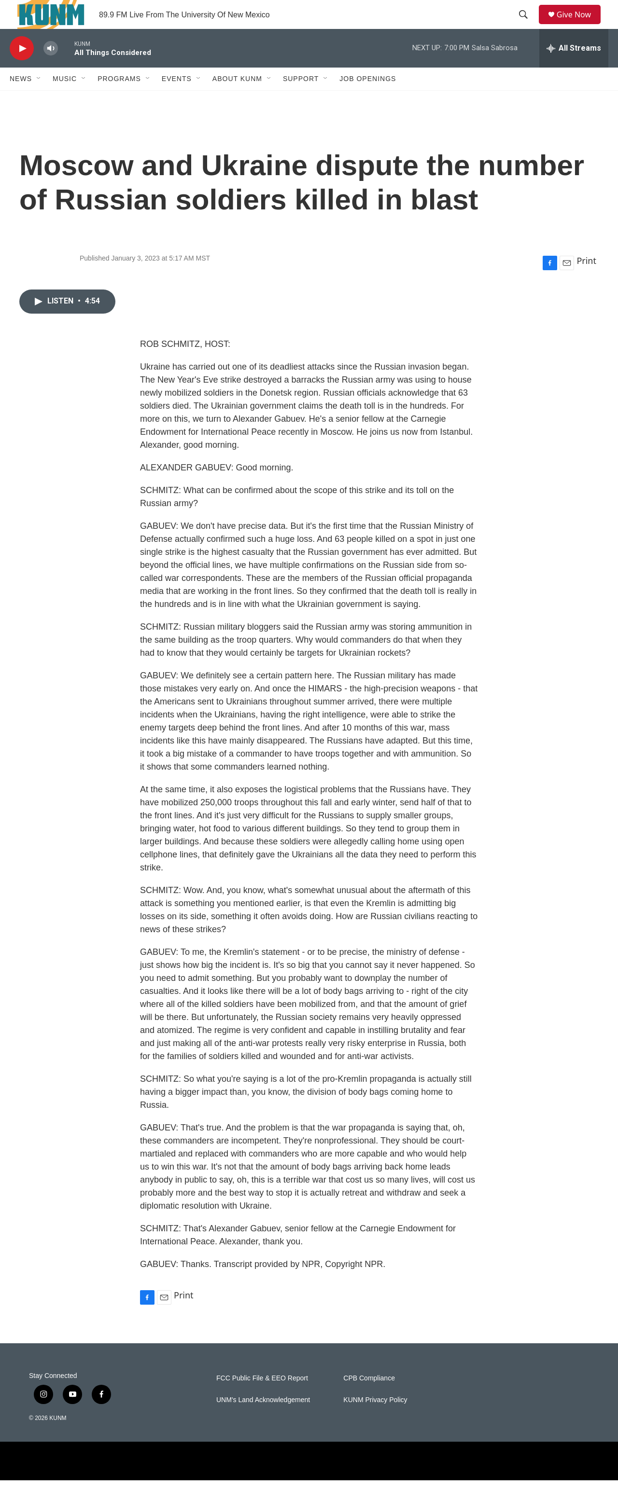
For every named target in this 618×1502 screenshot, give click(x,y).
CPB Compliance (369, 1400)
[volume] (50, 70)
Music (65, 100)
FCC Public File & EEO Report (262, 1400)
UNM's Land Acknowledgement (263, 1421)
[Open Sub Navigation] (39, 100)
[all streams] (573, 70)
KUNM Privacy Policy (375, 1421)
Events (177, 100)
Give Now (579, 25)
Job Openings (367, 100)
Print (586, 282)
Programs (119, 100)
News (21, 100)
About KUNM (237, 100)
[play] (21, 70)
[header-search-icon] (527, 25)
